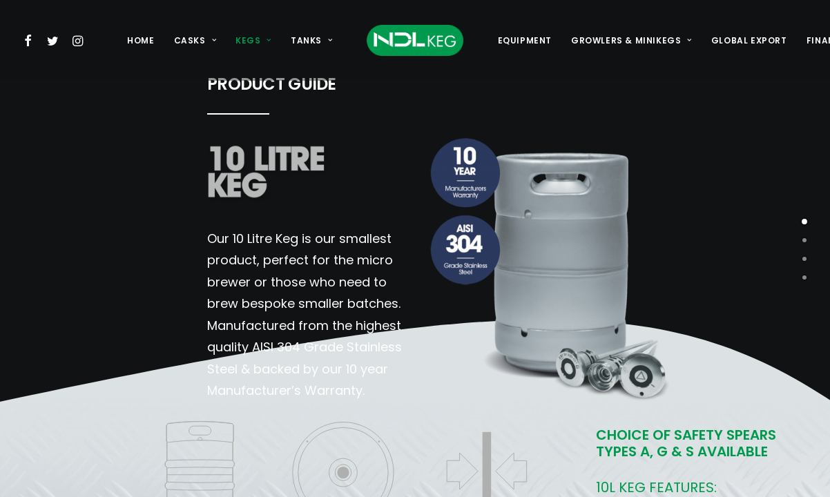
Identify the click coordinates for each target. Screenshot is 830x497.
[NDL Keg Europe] (415, 40)
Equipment (525, 40)
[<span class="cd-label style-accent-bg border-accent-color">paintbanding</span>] (804, 258)
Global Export (749, 40)
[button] (30, 40)
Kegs (253, 40)
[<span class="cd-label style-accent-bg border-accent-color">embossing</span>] (804, 240)
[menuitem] (30, 40)
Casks (195, 40)
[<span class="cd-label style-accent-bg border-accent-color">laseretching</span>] (804, 277)
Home (140, 40)
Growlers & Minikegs (631, 40)
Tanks (311, 40)
